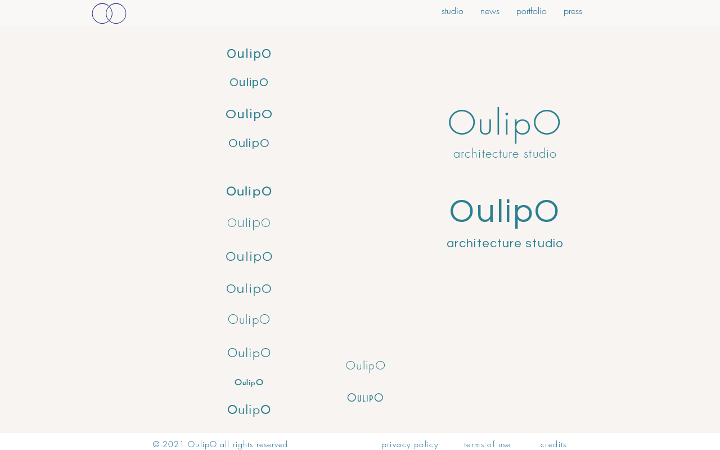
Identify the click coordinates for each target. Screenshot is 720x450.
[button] (573, 9)
